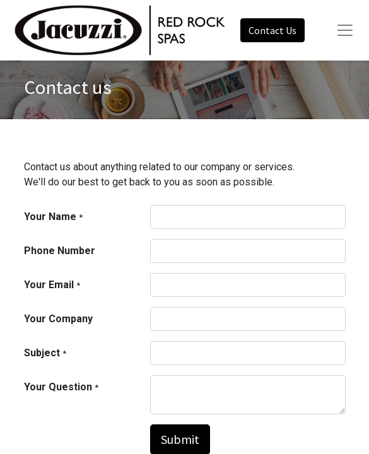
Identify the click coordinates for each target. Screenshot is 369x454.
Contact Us (272, 30)
